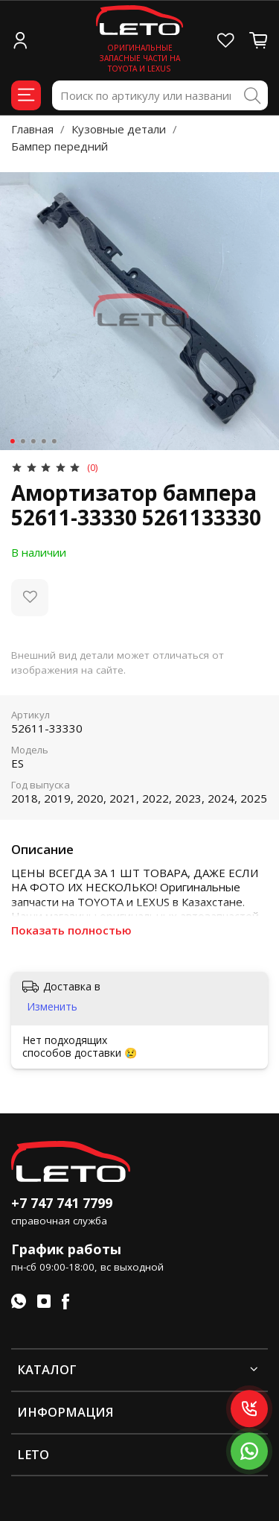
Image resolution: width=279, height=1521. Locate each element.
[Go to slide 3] (33, 441)
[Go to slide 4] (43, 441)
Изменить (52, 1007)
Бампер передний (59, 146)
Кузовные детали (118, 128)
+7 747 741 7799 (61, 1203)
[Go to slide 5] (53, 441)
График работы (66, 1249)
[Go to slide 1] (12, 441)
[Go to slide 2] (22, 441)
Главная (32, 128)
